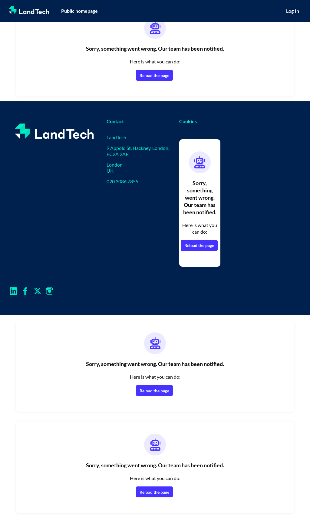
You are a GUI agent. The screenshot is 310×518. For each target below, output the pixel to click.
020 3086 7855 (122, 181)
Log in (292, 11)
